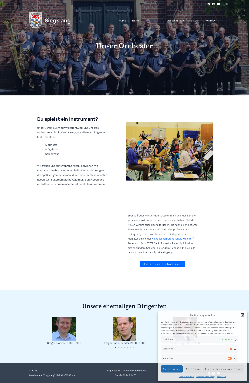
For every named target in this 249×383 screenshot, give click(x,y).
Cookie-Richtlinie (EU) (126, 375)
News (139, 20)
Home (126, 20)
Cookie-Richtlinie (186, 377)
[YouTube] (218, 4)
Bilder (196, 20)
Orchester (155, 20)
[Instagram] (213, 4)
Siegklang (58, 20)
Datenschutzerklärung (205, 377)
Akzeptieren (172, 369)
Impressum (221, 377)
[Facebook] (208, 4)
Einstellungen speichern (223, 369)
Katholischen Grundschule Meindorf (172, 238)
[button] (242, 315)
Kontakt (211, 20)
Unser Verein (177, 20)
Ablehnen (193, 369)
